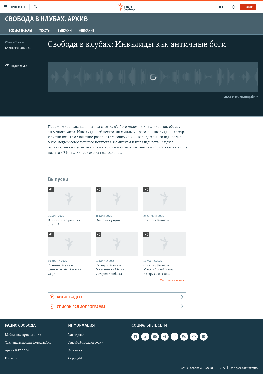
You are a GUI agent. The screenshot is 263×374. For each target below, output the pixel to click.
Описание (86, 31)
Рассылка (75, 350)
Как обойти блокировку (85, 343)
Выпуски (65, 31)
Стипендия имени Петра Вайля (28, 343)
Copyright (75, 358)
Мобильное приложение (23, 335)
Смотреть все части (173, 280)
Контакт (11, 358)
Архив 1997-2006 (17, 350)
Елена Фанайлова (18, 48)
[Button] (16, 66)
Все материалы (20, 31)
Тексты (44, 31)
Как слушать (77, 335)
